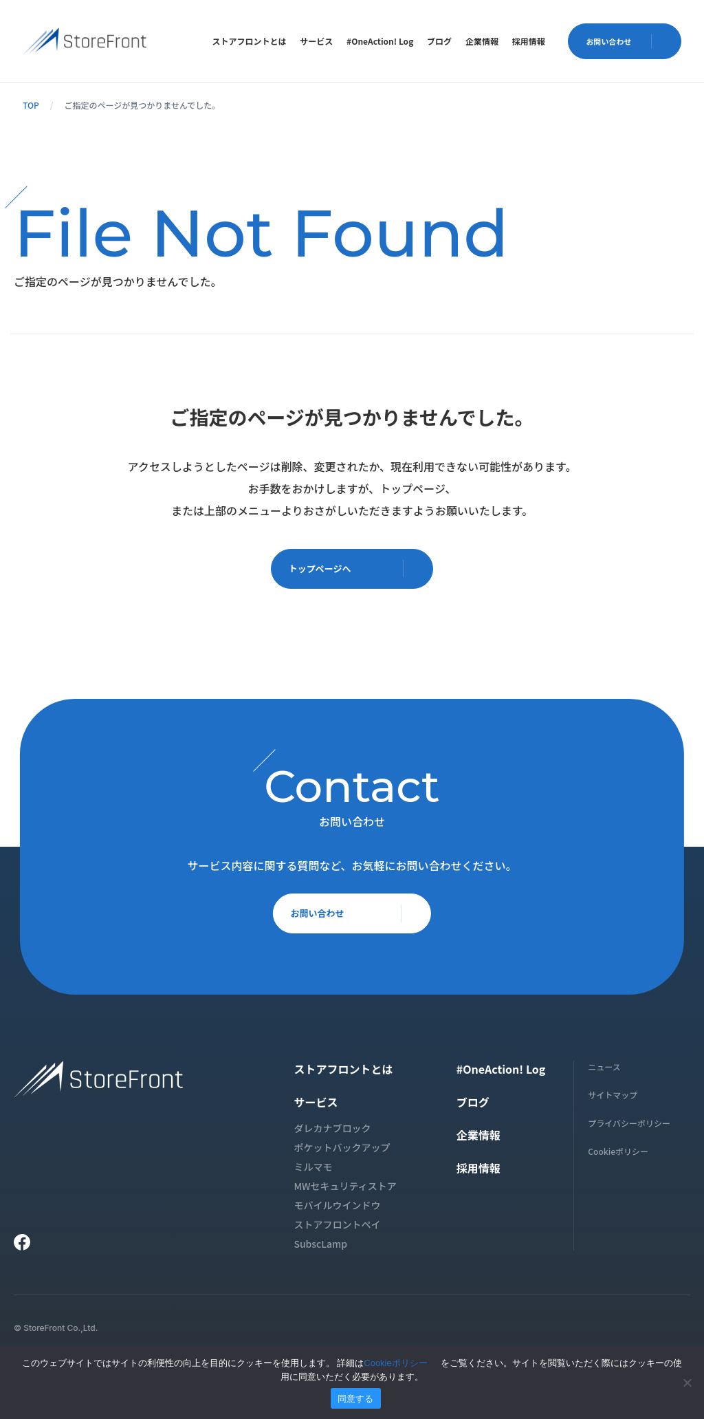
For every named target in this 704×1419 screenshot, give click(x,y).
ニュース (604, 1070)
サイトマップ (612, 1099)
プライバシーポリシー (629, 1127)
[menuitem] (249, 40)
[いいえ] (687, 1382)
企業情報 (481, 41)
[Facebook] (22, 1246)
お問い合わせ (357, 921)
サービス (316, 41)
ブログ (439, 41)
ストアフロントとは (249, 41)
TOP (31, 105)
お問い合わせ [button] (629, 41)
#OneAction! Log (379, 41)
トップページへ (357, 570)
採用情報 (528, 41)
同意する (356, 1399)
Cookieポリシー (618, 1155)
